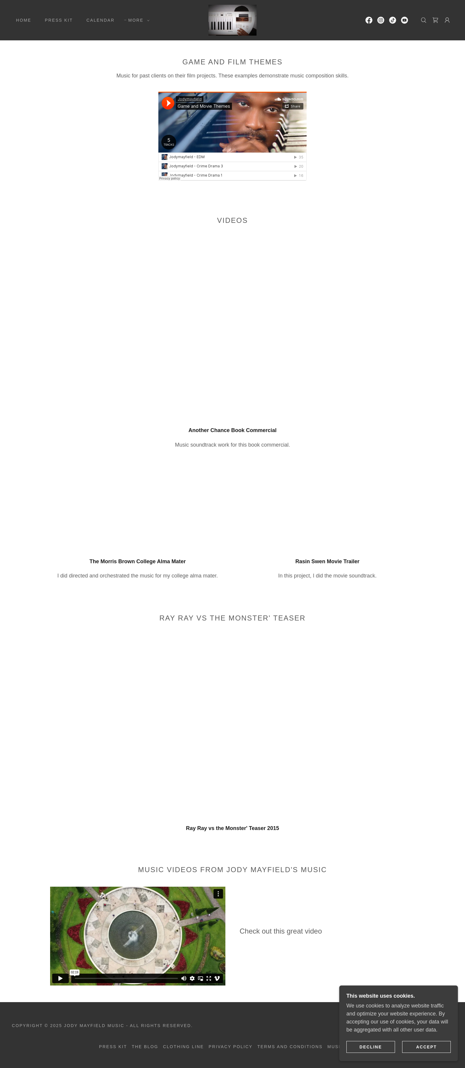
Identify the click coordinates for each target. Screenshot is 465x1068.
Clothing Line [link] (183, 1046)
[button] (137, 20)
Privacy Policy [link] (231, 1046)
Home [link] (23, 20)
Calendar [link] (101, 20)
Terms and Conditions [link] (290, 1046)
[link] (232, 20)
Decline (370, 1046)
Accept (426, 1046)
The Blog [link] (145, 1046)
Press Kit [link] (59, 20)
